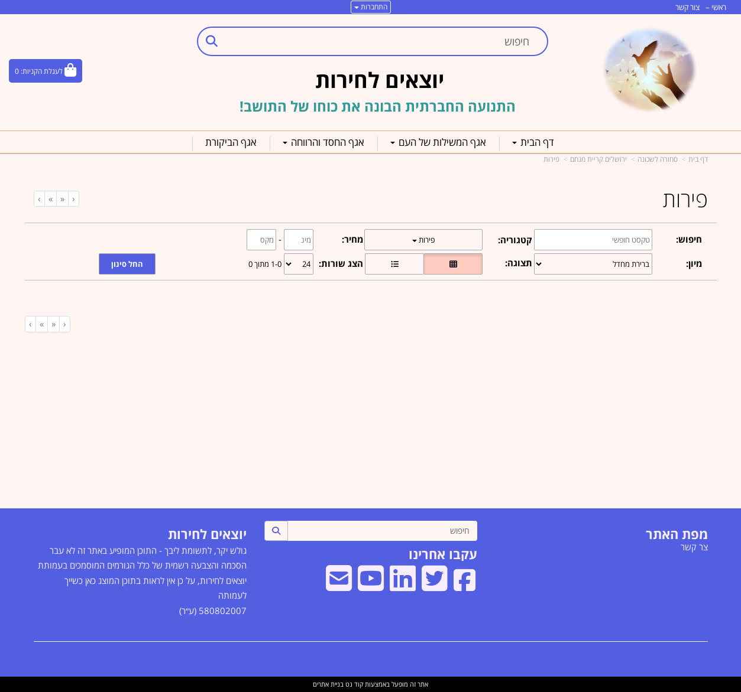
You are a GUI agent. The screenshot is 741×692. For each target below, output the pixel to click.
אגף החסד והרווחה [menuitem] (323, 142)
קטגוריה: (515, 240)
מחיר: (352, 239)
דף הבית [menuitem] (533, 142)
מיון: (694, 263)
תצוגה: (518, 263)
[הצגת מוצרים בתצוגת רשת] (453, 264)
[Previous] (62, 198)
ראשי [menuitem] (718, 7)
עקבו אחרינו (443, 554)
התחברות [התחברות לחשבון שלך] (370, 7)
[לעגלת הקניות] (45, 71)
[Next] (50, 198)
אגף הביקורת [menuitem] (231, 142)
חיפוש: (689, 239)
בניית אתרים (328, 684)
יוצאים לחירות (207, 534)
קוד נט (353, 684)
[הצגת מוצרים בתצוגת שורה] (394, 264)
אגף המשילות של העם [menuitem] (438, 142)
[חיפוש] (382, 531)
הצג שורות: (341, 263)
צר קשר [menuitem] (694, 547)
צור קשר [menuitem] (687, 7)
